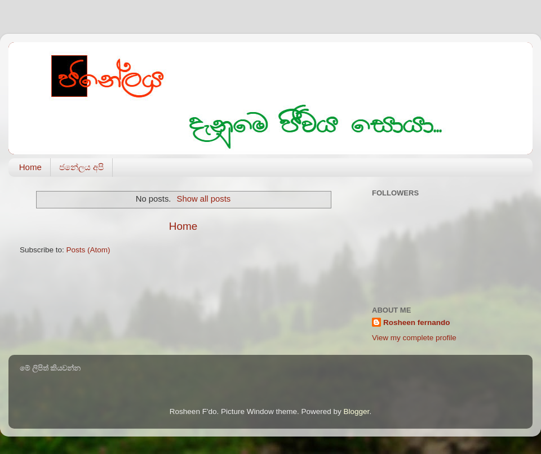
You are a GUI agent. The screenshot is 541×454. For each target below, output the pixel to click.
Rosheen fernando (416, 322)
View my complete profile (414, 337)
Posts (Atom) (88, 250)
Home (30, 167)
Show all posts (204, 198)
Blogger (357, 411)
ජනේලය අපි (81, 167)
